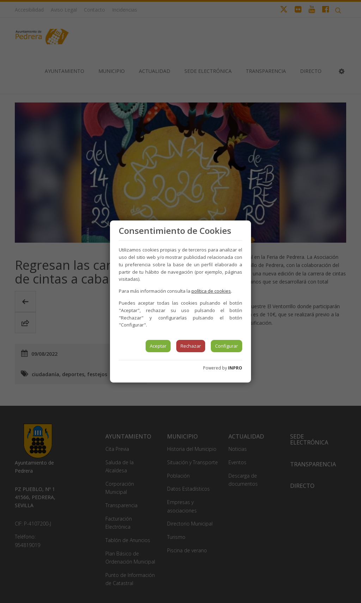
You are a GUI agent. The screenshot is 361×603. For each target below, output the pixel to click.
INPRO (235, 368)
